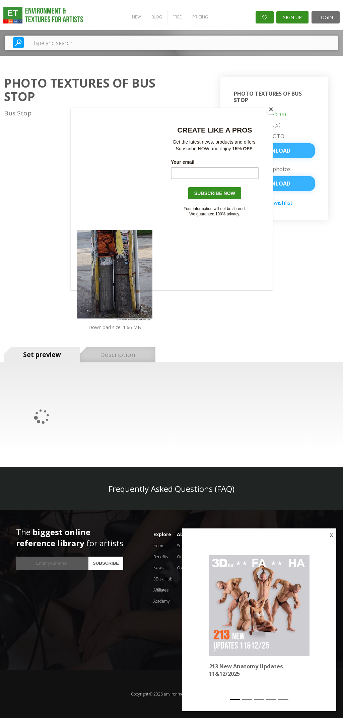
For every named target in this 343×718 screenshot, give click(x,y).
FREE (177, 17)
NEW (136, 17)
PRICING (200, 17)
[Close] (271, 109)
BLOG (156, 17)
